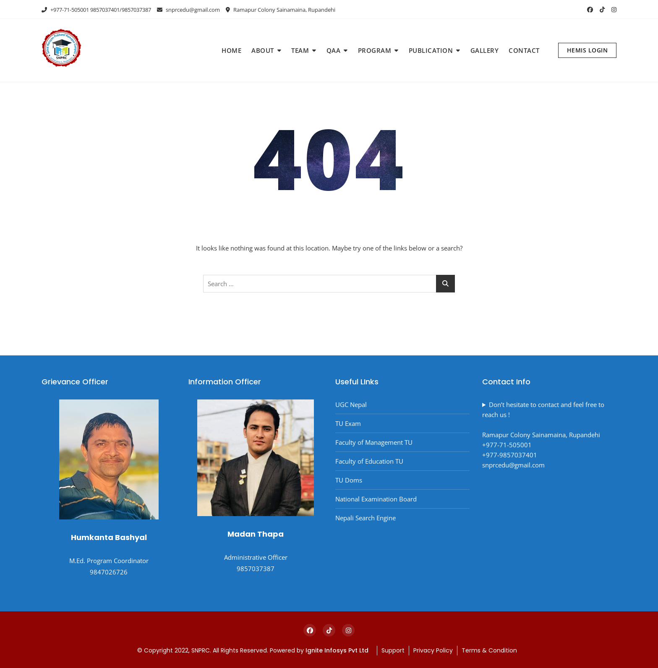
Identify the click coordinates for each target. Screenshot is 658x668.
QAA (333, 50)
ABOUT (262, 50)
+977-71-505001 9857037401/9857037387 (96, 9)
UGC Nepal (351, 404)
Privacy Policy (433, 650)
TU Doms (348, 480)
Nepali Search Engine (365, 518)
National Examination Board (376, 499)
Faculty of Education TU (369, 461)
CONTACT (524, 50)
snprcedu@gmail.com (188, 9)
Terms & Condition (489, 650)
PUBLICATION (431, 50)
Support (393, 650)
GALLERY (484, 50)
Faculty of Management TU (374, 442)
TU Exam (348, 423)
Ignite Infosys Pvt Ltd (338, 650)
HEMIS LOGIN (587, 50)
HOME (231, 50)
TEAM (300, 50)
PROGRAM (375, 50)
